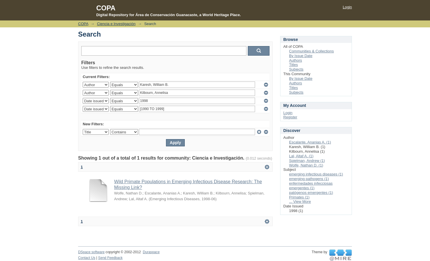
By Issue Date (300, 56)
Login (347, 7)
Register (290, 117)
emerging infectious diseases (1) (316, 174)
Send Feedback (110, 258)
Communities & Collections (311, 51)
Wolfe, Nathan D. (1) (306, 165)
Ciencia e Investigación (116, 24)
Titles (293, 65)
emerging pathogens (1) (309, 179)
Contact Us (86, 258)
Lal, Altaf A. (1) (301, 156)
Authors (295, 60)
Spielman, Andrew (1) (307, 160)
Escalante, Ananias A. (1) (310, 142)
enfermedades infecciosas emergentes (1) (311, 185)
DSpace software (91, 252)
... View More (300, 201)
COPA (83, 24)
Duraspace (151, 252)
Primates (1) (299, 197)
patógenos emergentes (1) (311, 192)
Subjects (296, 69)
